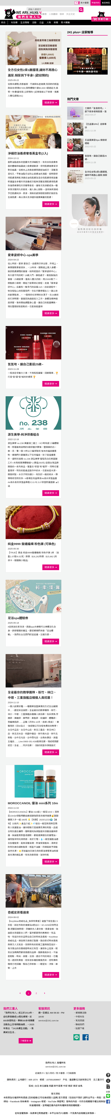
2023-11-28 (87, 160)
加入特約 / (51, 1073)
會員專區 (106, 3)
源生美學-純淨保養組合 (23, 434)
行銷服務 (71, 1073)
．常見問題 (78, 1020)
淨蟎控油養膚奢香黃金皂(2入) (28, 153)
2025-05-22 (87, 176)
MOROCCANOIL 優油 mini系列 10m (33, 803)
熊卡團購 (65, 22)
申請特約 (96, 3)
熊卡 (36, 14)
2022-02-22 (87, 144)
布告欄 (14, 22)
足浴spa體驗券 (18, 618)
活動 (34, 22)
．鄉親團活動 (79, 1012)
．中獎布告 (78, 1016)
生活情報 (24, 22)
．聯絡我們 (78, 1024)
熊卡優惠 (85, 3)
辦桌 (62, 14)
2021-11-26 (87, 129)
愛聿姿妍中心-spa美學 (23, 255)
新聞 (56, 22)
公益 (41, 22)
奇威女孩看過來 (18, 912)
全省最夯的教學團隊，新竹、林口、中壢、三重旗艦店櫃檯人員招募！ (32, 695)
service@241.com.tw (48, 1020)
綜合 (3, 22)
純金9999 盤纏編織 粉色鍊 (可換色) (32, 544)
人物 (49, 22)
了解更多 (25, 1041)
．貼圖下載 (78, 1028)
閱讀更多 (51, 102)
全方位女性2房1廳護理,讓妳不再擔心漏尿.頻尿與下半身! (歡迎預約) (33, 72)
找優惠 (43, 14)
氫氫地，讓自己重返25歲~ (25, 364)
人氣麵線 (53, 14)
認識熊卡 (39, 1073)
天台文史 (70, 14)
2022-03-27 (87, 113)
